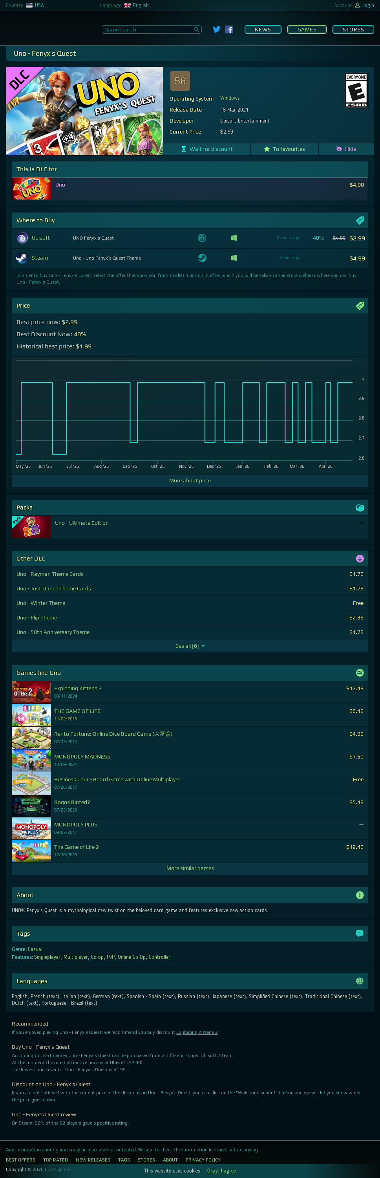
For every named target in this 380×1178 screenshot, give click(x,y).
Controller (159, 957)
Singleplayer (47, 957)
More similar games (190, 868)
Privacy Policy (203, 1160)
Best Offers (20, 1160)
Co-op (97, 957)
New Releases (93, 1160)
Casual (35, 949)
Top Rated (55, 1160)
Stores (353, 29)
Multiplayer (76, 957)
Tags (124, 1160)
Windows (230, 98)
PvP (111, 957)
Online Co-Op (132, 957)
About (170, 1160)
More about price (190, 480)
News (263, 29)
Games (307, 29)
